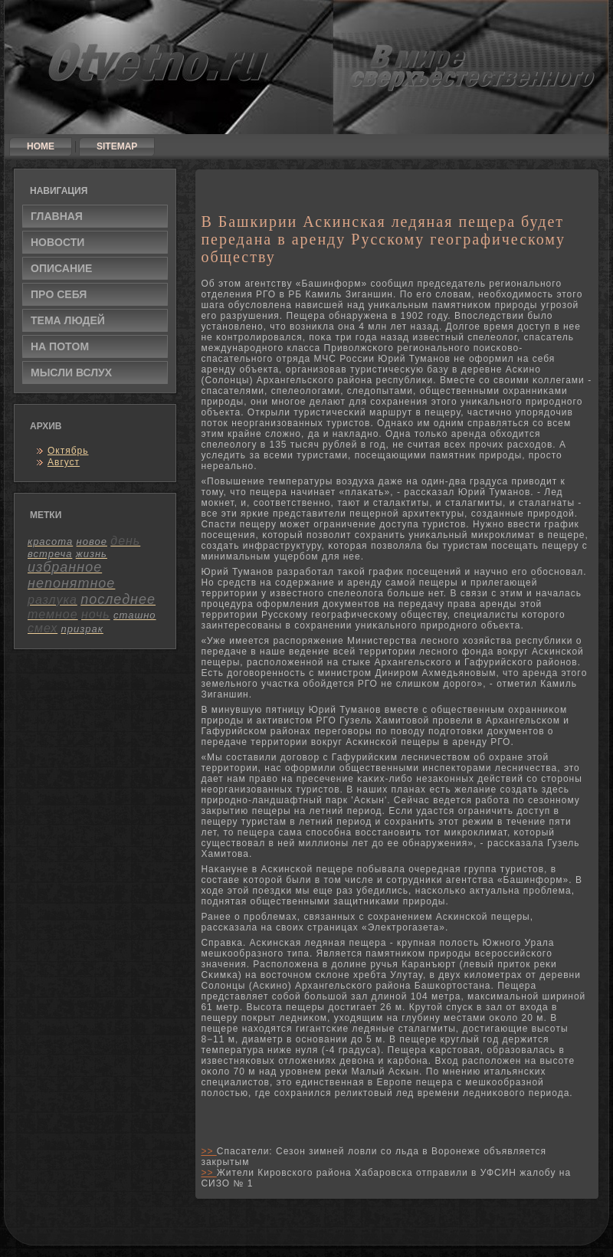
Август (64, 462)
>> (208, 1151)
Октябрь (68, 450)
